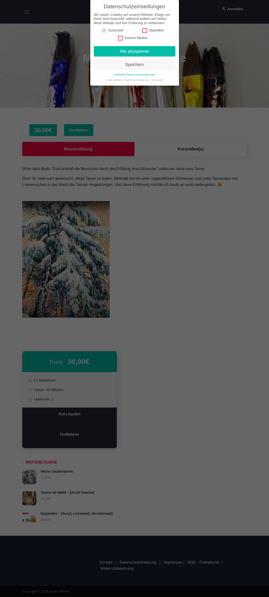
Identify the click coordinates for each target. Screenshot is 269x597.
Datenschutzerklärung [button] (136, 77)
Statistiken (153, 28)
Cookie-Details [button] (113, 77)
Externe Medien (133, 35)
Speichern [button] (134, 62)
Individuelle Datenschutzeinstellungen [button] (134, 72)
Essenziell (112, 28)
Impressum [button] (158, 77)
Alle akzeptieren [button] (134, 48)
